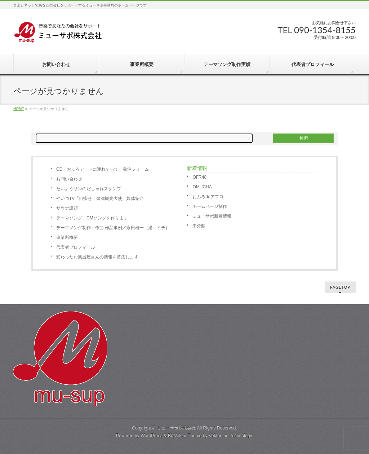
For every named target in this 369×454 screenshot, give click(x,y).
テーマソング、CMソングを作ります (92, 218)
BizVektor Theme (185, 435)
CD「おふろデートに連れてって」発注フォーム (102, 169)
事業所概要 (67, 237)
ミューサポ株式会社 (176, 428)
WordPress (152, 435)
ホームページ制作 (209, 206)
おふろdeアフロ (207, 196)
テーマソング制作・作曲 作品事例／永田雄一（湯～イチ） (113, 227)
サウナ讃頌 (67, 208)
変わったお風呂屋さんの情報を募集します (97, 256)
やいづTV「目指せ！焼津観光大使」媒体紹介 (100, 198)
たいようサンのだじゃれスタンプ (88, 188)
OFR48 (199, 177)
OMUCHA (202, 186)
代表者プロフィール (75, 247)
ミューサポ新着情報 (211, 216)
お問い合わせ (69, 179)
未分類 (198, 225)
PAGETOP (340, 287)
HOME (18, 109)
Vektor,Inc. (219, 435)
